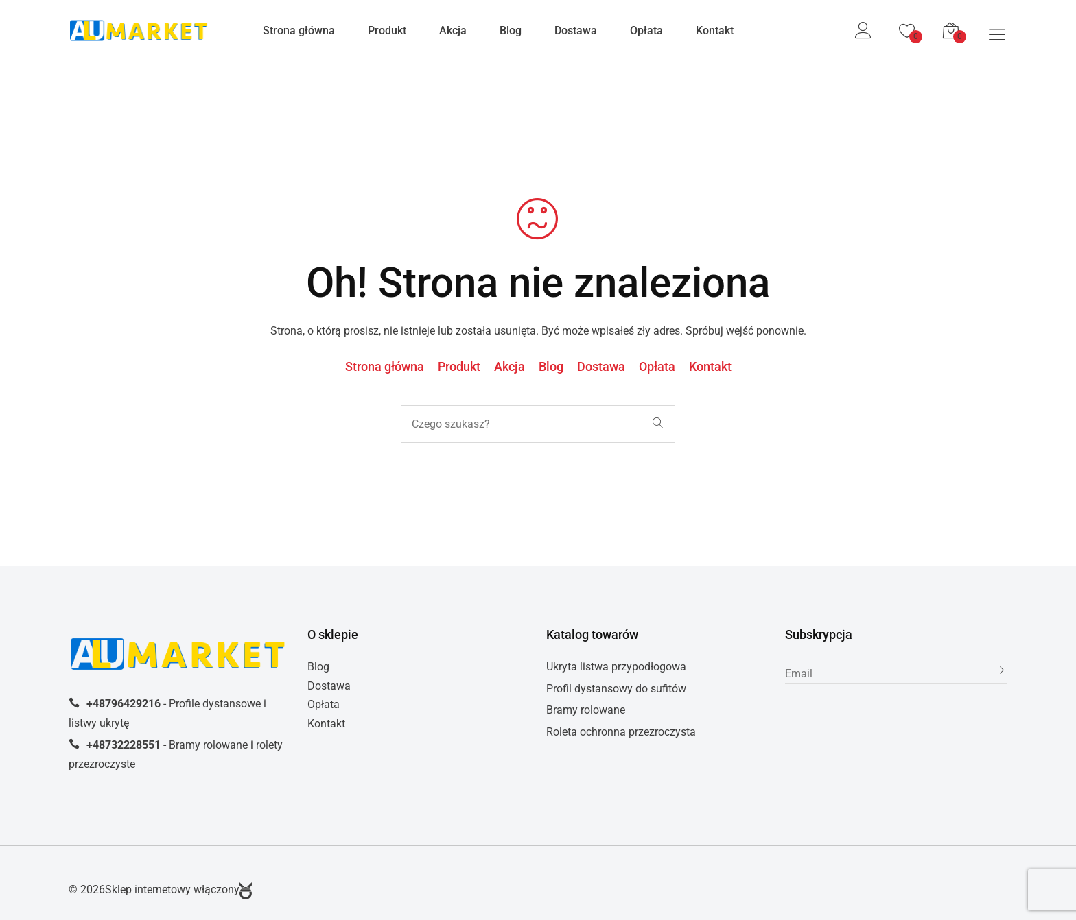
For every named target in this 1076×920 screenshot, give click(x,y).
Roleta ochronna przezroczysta (621, 731)
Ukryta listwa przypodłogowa (616, 666)
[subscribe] (896, 674)
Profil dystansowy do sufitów (616, 688)
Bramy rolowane (585, 709)
